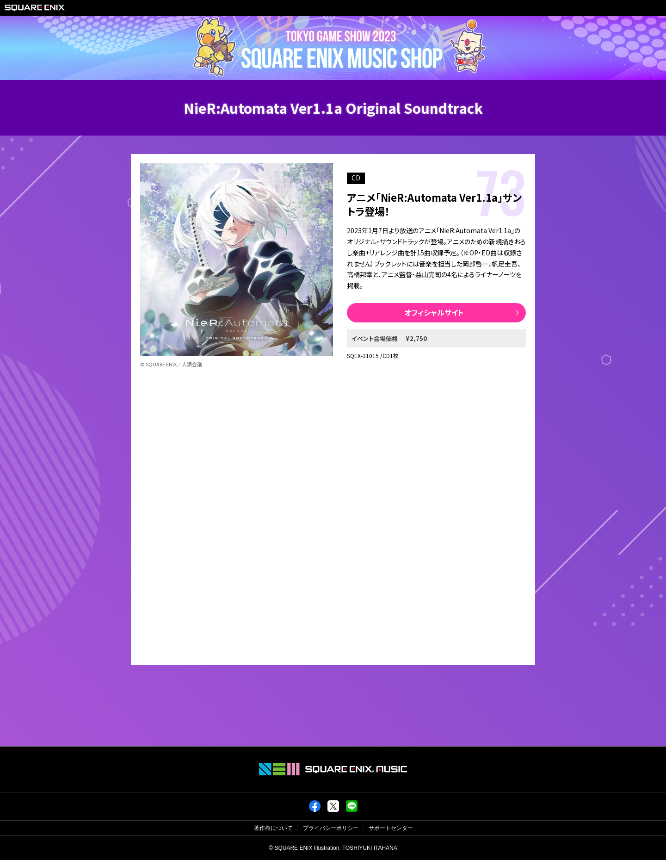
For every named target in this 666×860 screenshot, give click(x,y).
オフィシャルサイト (434, 312)
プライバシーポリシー (330, 828)
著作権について (273, 828)
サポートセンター (391, 828)
